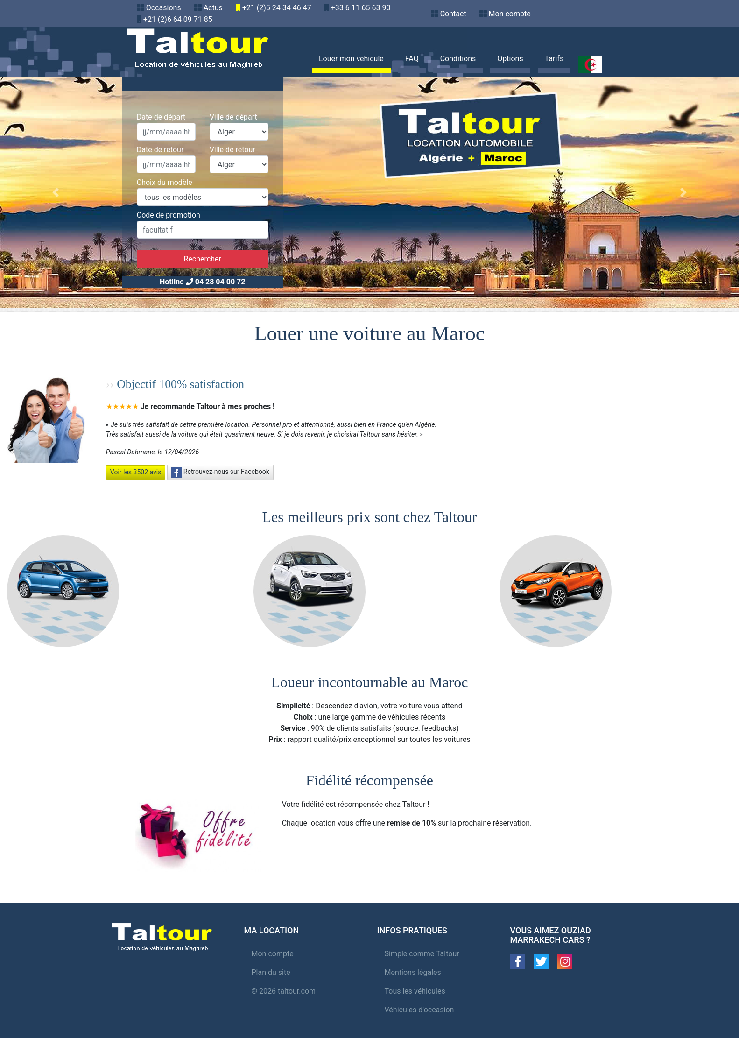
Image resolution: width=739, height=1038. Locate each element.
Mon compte (510, 13)
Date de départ (161, 117)
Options (510, 58)
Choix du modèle (164, 182)
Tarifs (554, 58)
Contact (453, 13)
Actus (213, 7)
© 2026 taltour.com (284, 991)
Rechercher (202, 258)
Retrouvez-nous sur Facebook (220, 472)
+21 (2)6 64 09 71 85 (177, 19)
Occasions (163, 7)
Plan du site (271, 972)
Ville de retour (232, 149)
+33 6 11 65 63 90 (361, 7)
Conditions (458, 58)
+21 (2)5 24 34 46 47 (276, 7)
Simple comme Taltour (422, 953)
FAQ (412, 58)
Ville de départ (233, 117)
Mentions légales (413, 972)
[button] (55, 192)
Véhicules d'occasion (419, 1009)
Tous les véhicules (415, 991)
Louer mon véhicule (351, 58)
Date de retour (160, 149)
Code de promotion (168, 215)
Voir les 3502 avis (136, 472)
